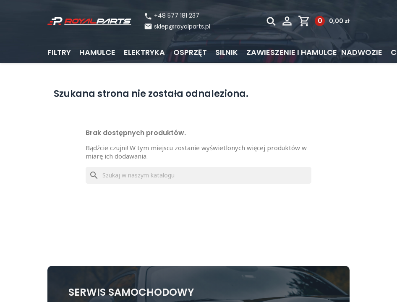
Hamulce (97, 52)
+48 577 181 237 (171, 15)
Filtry (59, 52)
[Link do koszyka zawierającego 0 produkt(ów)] (324, 21)
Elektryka (144, 52)
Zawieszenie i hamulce (291, 52)
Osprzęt (190, 52)
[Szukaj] (198, 175)
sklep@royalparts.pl (182, 26)
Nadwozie (361, 52)
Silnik (226, 52)
